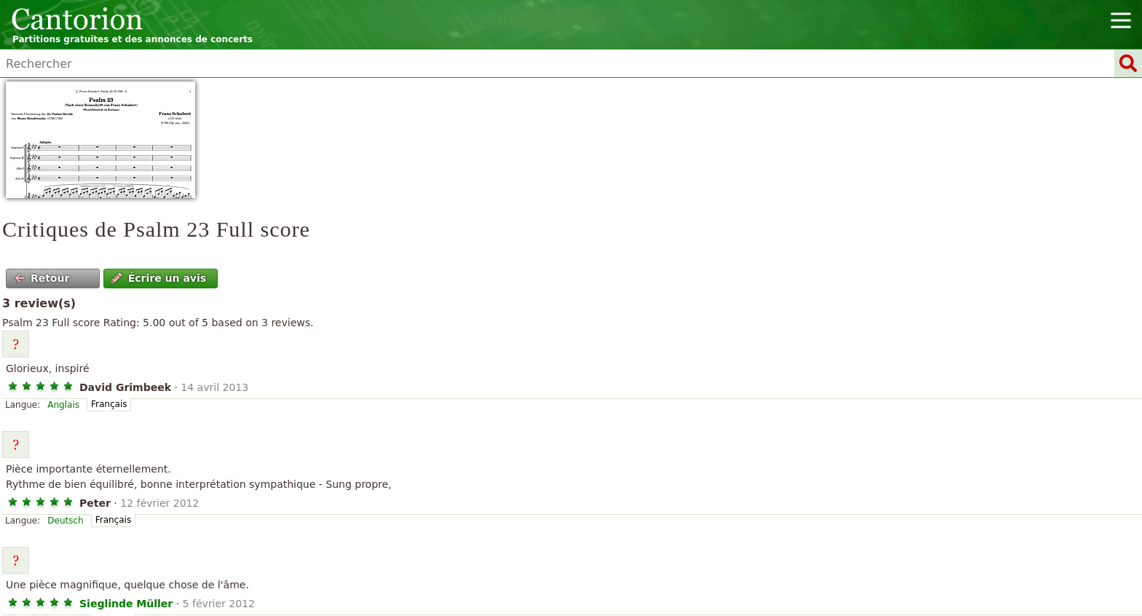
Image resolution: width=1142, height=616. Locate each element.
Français (109, 404)
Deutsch (65, 521)
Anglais (63, 405)
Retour (42, 278)
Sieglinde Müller (126, 603)
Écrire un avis (158, 278)
